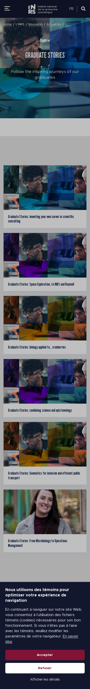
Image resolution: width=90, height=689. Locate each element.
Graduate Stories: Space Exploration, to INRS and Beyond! (41, 284)
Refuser (45, 668)
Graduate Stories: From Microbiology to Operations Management (37, 543)
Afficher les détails (45, 679)
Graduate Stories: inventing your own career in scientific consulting (41, 218)
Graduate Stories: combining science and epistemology (40, 410)
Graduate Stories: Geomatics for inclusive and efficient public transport (44, 475)
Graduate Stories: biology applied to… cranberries (37, 347)
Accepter (45, 655)
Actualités (54, 24)
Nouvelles (35, 24)
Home (7, 24)
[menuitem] (72, 9)
